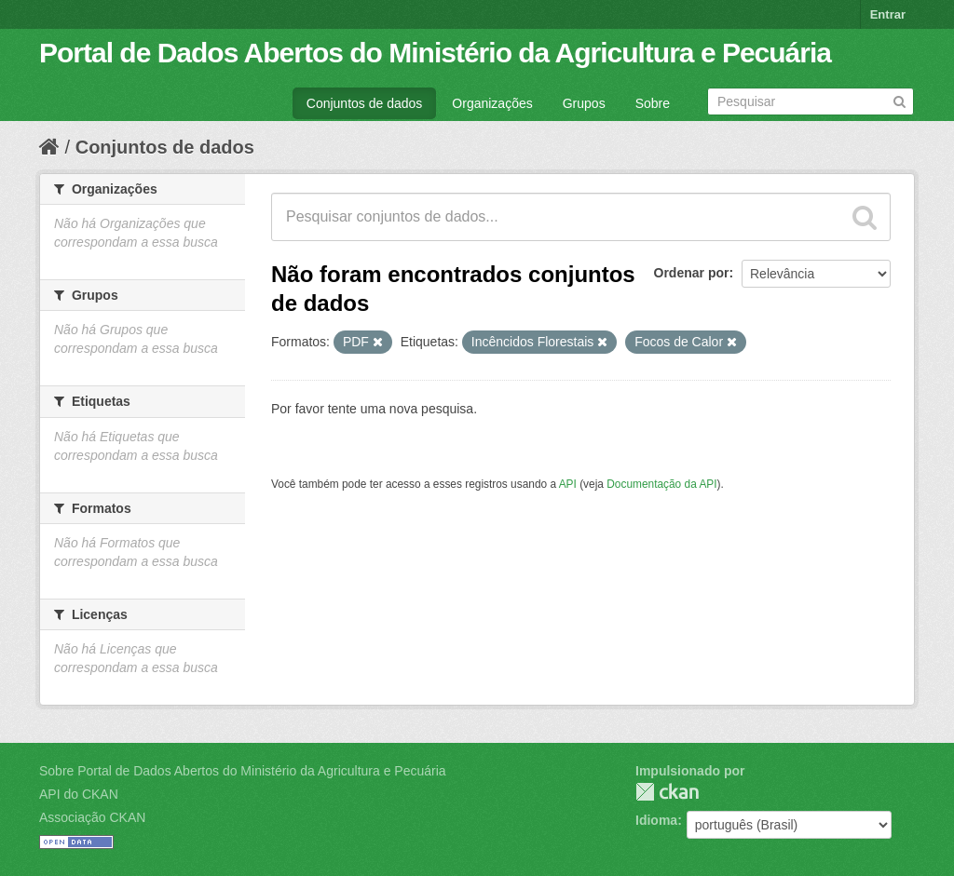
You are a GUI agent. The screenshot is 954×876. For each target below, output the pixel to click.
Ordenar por (691, 272)
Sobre (652, 103)
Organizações (492, 103)
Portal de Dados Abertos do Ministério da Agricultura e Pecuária (435, 52)
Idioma (656, 820)
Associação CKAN (92, 817)
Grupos (584, 103)
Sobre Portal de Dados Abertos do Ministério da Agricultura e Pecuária (242, 770)
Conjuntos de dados (365, 103)
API (568, 484)
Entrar (888, 14)
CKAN (667, 792)
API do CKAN (78, 794)
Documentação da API (661, 484)
